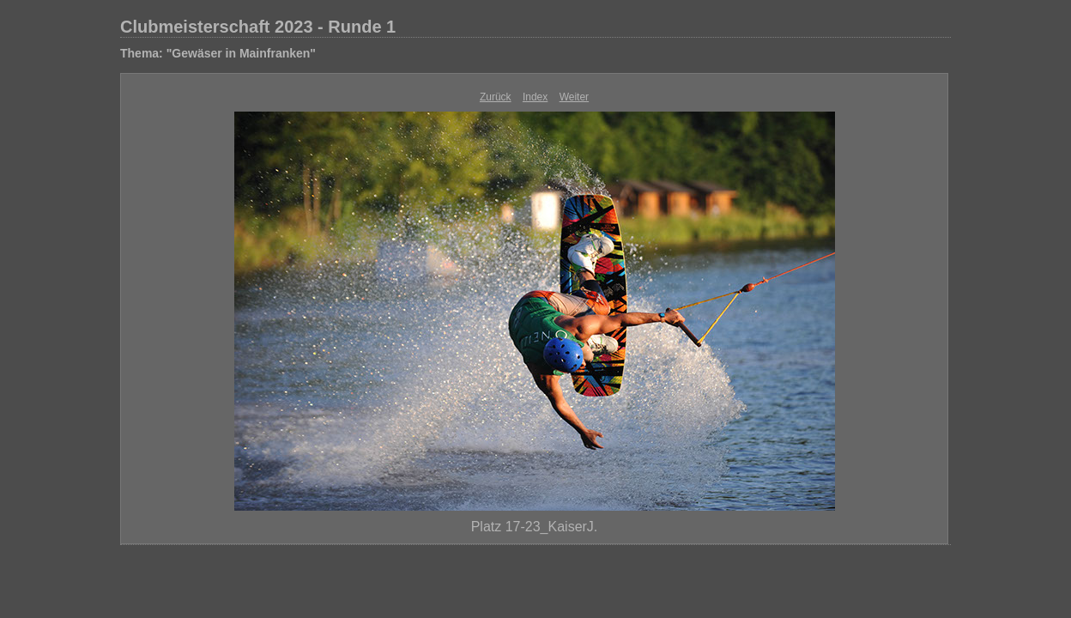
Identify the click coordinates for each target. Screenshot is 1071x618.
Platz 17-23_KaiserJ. (534, 526)
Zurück (495, 97)
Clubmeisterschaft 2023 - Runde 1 (258, 26)
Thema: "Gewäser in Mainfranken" (218, 53)
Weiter (574, 97)
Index (535, 97)
